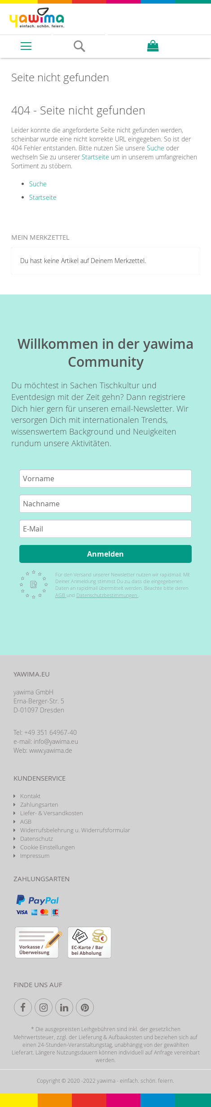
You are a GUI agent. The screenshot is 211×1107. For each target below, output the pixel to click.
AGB (60, 595)
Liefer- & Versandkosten (51, 813)
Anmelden (105, 554)
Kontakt (30, 796)
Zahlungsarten (39, 804)
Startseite (95, 157)
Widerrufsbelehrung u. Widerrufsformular (75, 830)
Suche (155, 148)
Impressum (34, 856)
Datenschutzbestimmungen (107, 595)
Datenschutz (36, 839)
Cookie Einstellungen (47, 847)
